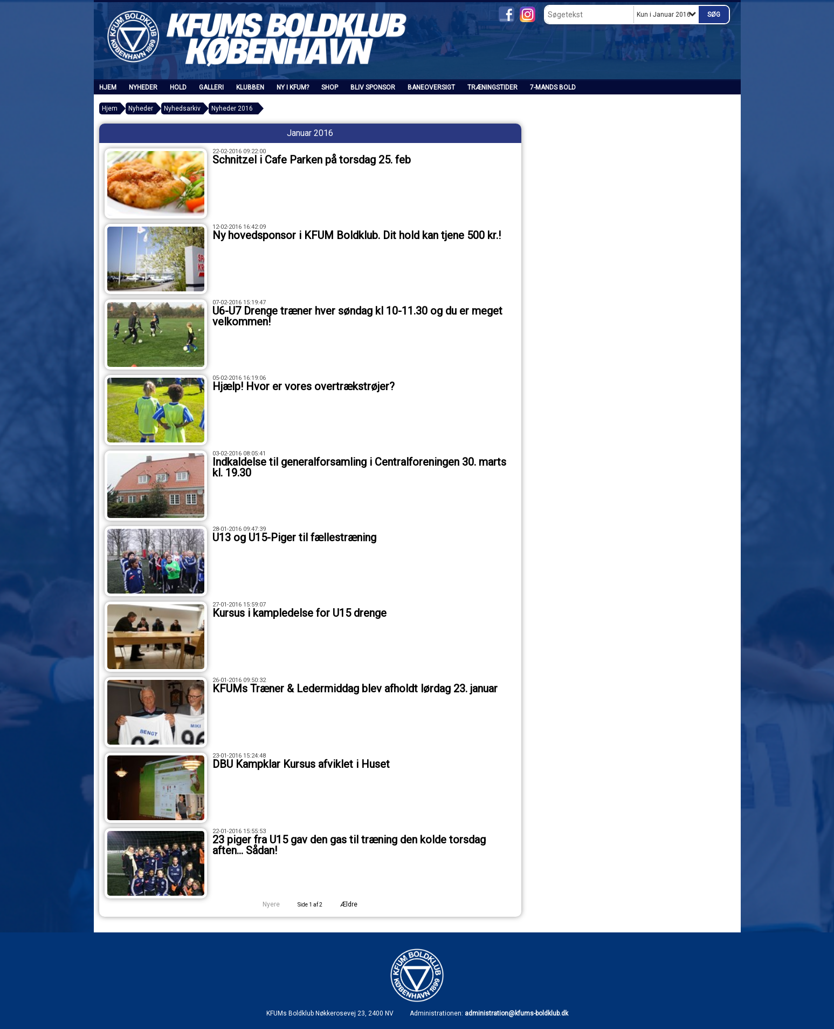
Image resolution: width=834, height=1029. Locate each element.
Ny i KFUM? (293, 87)
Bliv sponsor (372, 87)
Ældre (356, 904)
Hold (178, 87)
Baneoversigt (431, 87)
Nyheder (143, 87)
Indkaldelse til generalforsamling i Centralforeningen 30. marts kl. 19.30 (359, 467)
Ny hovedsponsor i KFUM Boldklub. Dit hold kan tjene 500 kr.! (356, 235)
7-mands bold (553, 87)
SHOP (329, 87)
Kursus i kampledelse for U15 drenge (299, 613)
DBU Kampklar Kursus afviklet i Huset (301, 764)
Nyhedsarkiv (182, 108)
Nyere (264, 904)
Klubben (250, 87)
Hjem (107, 87)
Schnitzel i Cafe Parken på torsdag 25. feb (311, 159)
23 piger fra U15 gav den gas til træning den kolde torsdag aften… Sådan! (349, 845)
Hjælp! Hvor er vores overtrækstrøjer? (303, 386)
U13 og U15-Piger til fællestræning (294, 537)
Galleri (211, 87)
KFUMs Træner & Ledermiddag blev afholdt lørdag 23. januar (355, 688)
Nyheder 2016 (232, 108)
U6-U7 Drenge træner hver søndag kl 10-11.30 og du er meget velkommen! (357, 316)
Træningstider (492, 87)
